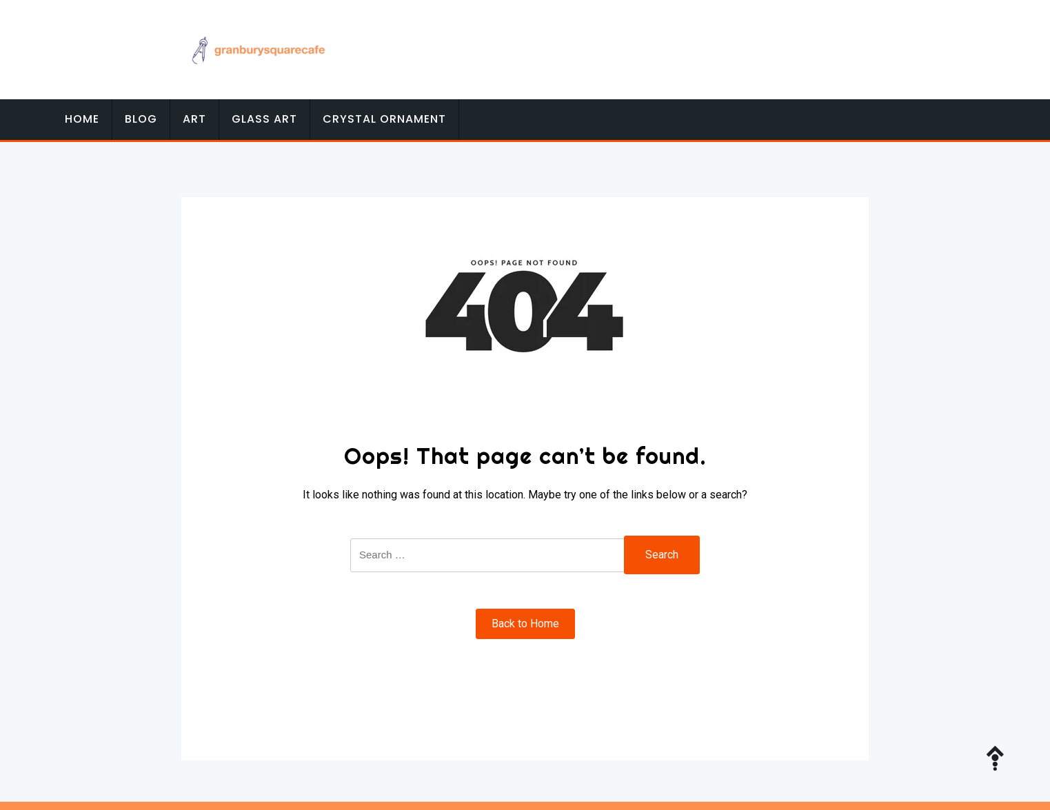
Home (82, 119)
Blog (141, 119)
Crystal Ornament (384, 119)
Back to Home (525, 623)
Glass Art (264, 119)
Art (194, 119)
